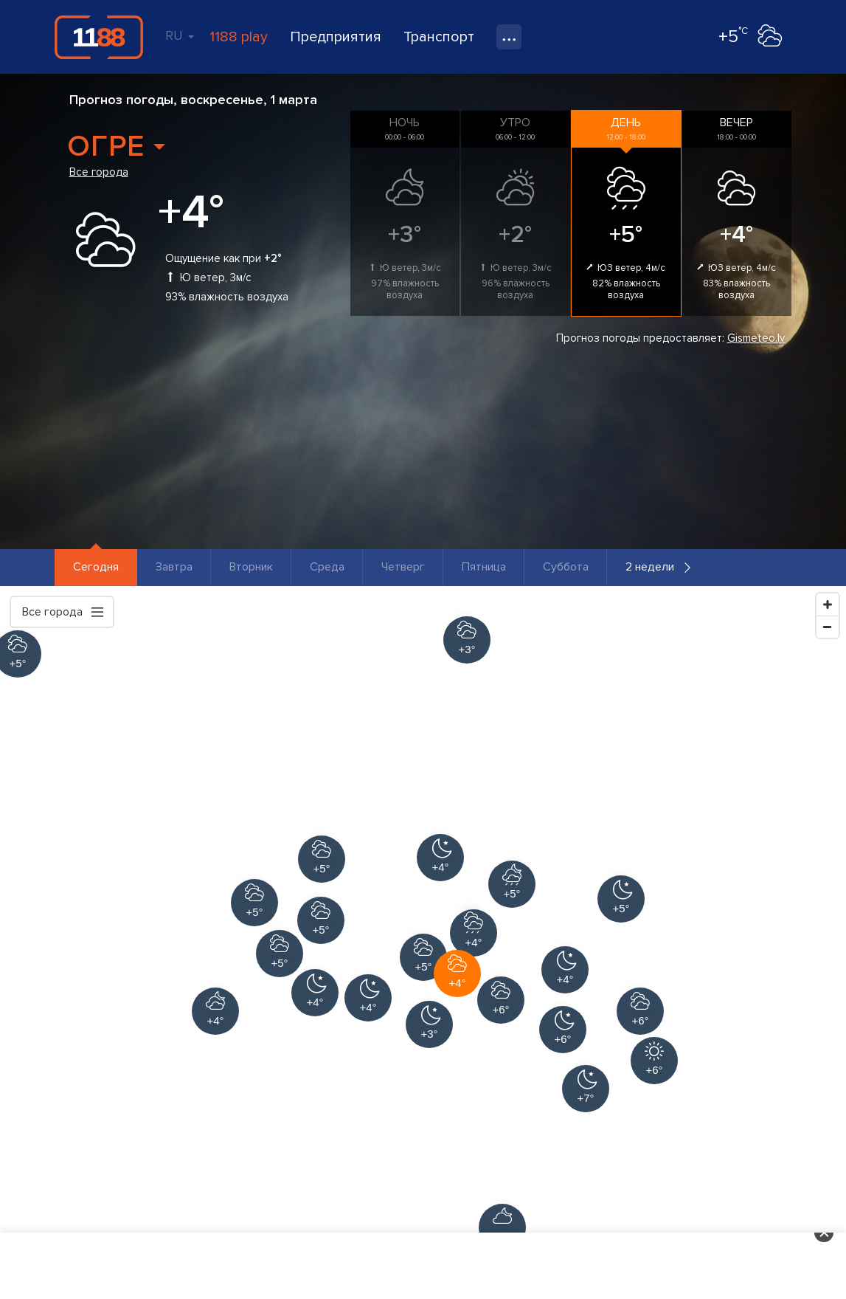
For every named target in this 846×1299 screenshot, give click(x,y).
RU (179, 35)
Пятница (484, 566)
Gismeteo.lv (756, 338)
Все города (98, 172)
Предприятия (335, 37)
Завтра (174, 566)
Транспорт (438, 37)
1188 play (238, 37)
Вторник (251, 566)
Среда (327, 566)
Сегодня (96, 566)
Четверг (403, 566)
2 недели (649, 566)
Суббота (566, 566)
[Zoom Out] (827, 627)
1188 (99, 37)
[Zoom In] (827, 604)
